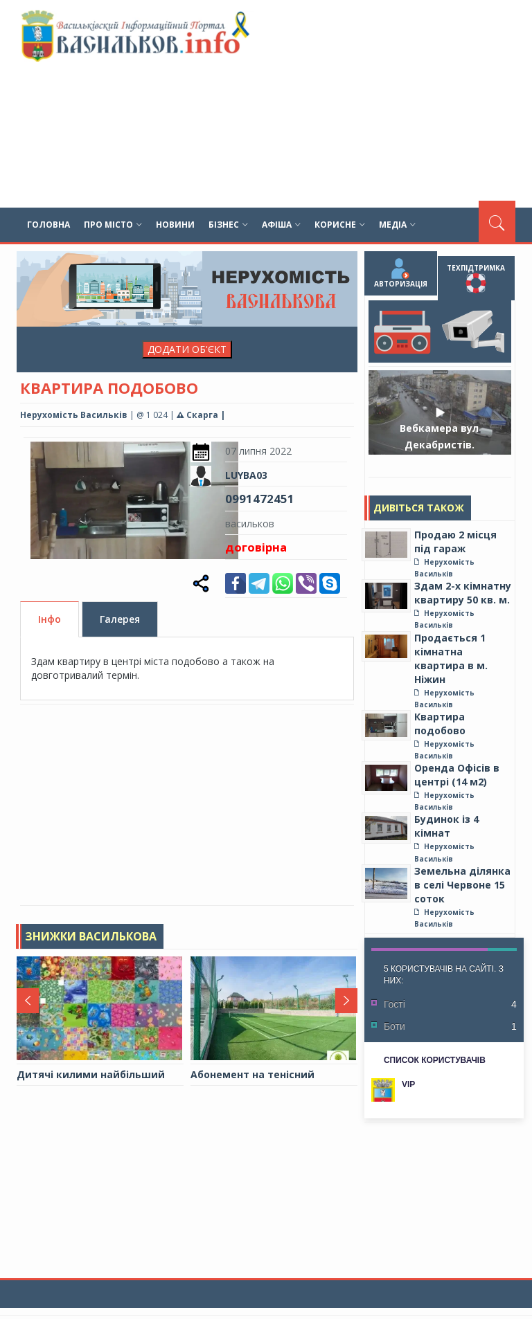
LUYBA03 (246, 475)
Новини (175, 224)
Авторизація (400, 273)
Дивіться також (418, 507)
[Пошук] (497, 221)
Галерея (120, 619)
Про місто (113, 224)
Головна (48, 224)
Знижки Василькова (91, 936)
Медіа (397, 224)
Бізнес (228, 224)
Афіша (281, 224)
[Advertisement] (353, 104)
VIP (408, 1084)
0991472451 (259, 499)
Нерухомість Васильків (73, 415)
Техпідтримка (476, 278)
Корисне (339, 224)
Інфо (49, 619)
